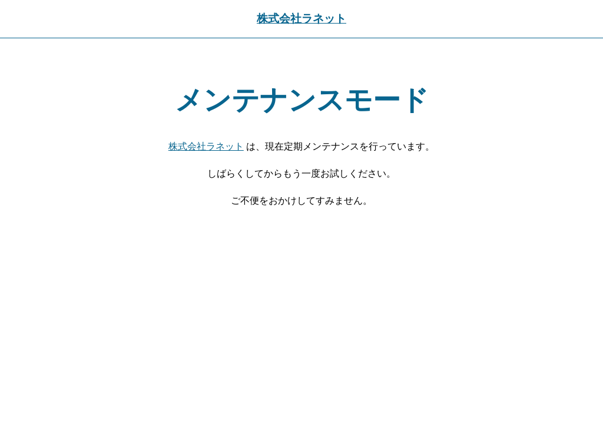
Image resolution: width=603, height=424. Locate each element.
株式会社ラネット (301, 18)
